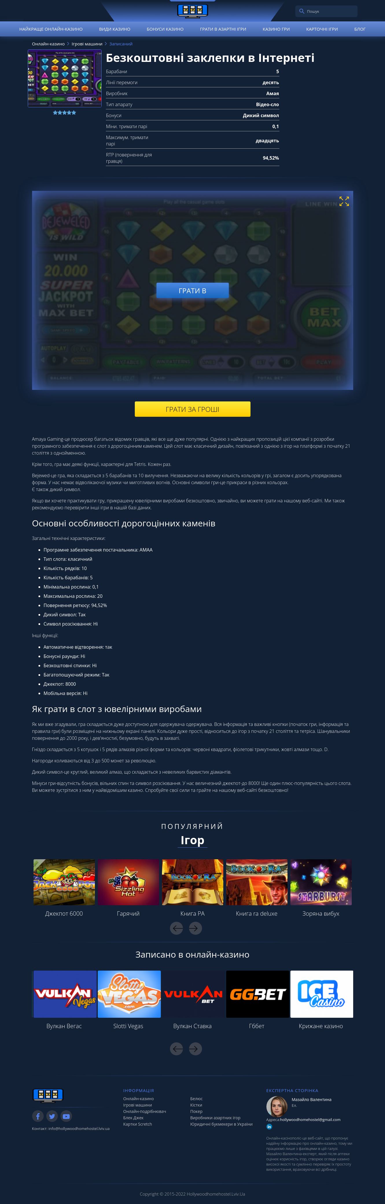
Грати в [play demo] (192, 290)
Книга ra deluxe (257, 913)
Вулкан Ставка (192, 1026)
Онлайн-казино (138, 1098)
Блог (360, 29)
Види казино (114, 29)
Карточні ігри (322, 29)
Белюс (196, 1098)
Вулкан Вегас (64, 1026)
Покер (196, 1111)
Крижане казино (321, 1026)
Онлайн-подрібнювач (144, 1111)
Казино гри (276, 29)
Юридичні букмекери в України (221, 1124)
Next (195, 928)
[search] (302, 11)
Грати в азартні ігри (223, 29)
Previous (176, 928)
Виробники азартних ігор (215, 1117)
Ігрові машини (137, 1105)
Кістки (196, 1105)
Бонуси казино (165, 29)
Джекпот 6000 (64, 913)
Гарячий (128, 913)
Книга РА (192, 913)
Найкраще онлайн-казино (51, 29)
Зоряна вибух (321, 913)
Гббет (256, 1026)
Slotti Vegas (128, 1026)
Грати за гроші (192, 409)
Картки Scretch (137, 1124)
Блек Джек (133, 1117)
